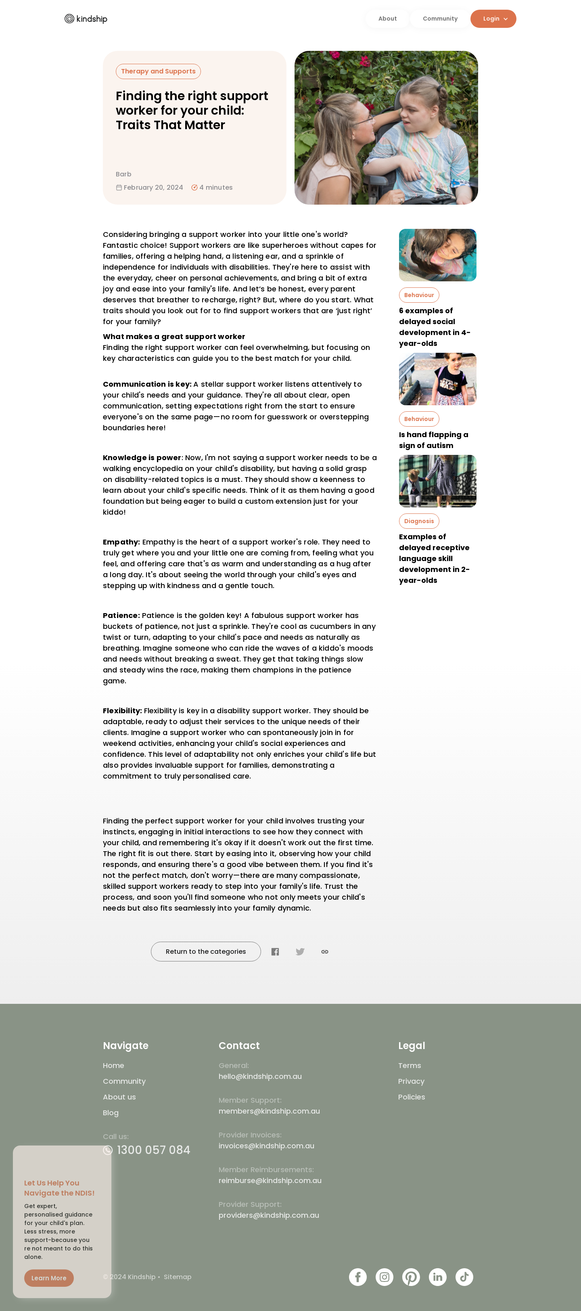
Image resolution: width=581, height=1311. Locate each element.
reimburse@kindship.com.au (270, 1180)
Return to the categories (206, 951)
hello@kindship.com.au (260, 1076)
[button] (493, 19)
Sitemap (178, 1277)
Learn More (48, 1279)
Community (440, 19)
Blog (111, 1113)
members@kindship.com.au (269, 1111)
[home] (215, 18)
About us (119, 1097)
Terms (409, 1065)
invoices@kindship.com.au (266, 1146)
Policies (411, 1097)
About (387, 19)
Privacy (411, 1081)
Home (113, 1065)
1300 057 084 (153, 1150)
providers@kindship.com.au (269, 1215)
